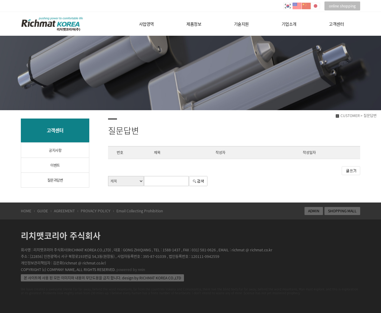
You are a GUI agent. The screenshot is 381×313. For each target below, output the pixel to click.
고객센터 (336, 24)
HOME (26, 211)
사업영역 (146, 24)
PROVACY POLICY (95, 211)
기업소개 (289, 24)
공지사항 (55, 150)
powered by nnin (130, 269)
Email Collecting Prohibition (139, 211)
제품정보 (193, 24)
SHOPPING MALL (342, 211)
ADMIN (313, 211)
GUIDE (42, 211)
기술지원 (241, 24)
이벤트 (55, 165)
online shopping (342, 6)
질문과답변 (55, 180)
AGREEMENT (64, 211)
